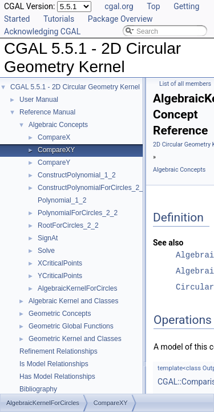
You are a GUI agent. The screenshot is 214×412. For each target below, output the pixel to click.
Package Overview (120, 18)
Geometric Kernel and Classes (75, 339)
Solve (46, 251)
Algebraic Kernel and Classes (73, 301)
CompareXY (56, 150)
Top (153, 6)
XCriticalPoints (60, 263)
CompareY (54, 163)
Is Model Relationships (53, 364)
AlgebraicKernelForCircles (77, 288)
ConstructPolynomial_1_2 (77, 175)
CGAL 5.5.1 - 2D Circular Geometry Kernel (75, 87)
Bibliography (38, 389)
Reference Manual (47, 112)
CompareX (54, 137)
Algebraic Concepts (58, 125)
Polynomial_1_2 (62, 200)
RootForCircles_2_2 (68, 225)
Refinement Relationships (58, 351)
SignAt (48, 238)
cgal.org (118, 6)
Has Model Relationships (57, 377)
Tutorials (58, 18)
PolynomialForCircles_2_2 (78, 213)
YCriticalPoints (60, 276)
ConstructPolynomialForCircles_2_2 (92, 188)
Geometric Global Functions (71, 326)
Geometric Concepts (60, 314)
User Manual (38, 100)
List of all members (185, 84)
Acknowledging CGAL (42, 31)
